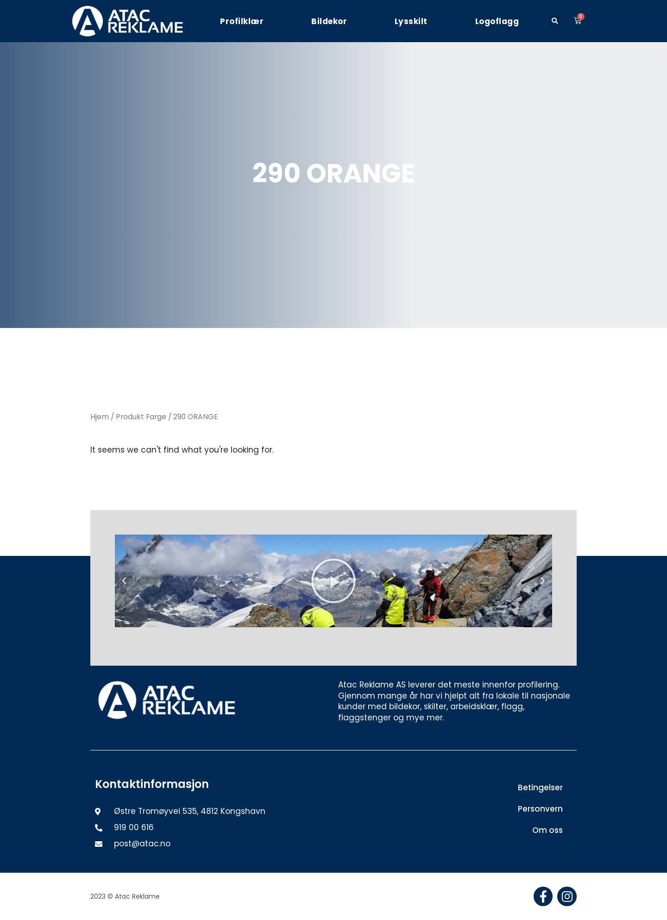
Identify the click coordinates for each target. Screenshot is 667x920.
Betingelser (540, 787)
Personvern (540, 808)
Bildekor (329, 21)
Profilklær (242, 21)
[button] (555, 21)
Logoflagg (497, 21)
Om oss (547, 830)
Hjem (99, 417)
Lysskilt (411, 21)
